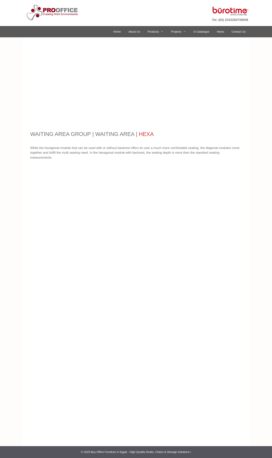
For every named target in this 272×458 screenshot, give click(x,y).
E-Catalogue (201, 31)
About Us (134, 31)
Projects (180, 31)
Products (157, 31)
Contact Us (239, 31)
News (220, 31)
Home (117, 31)
